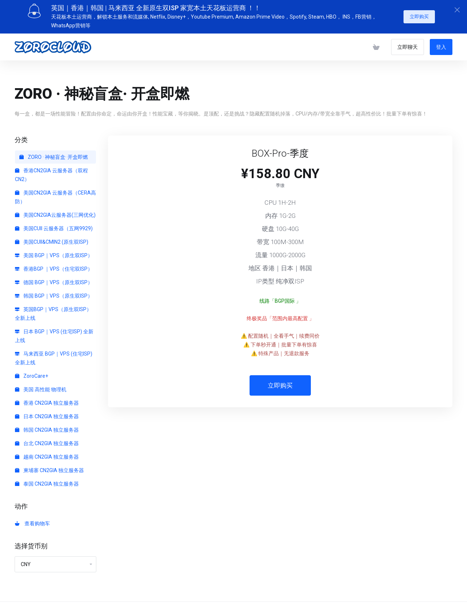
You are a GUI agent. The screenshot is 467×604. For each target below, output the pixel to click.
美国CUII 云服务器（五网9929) (54, 225)
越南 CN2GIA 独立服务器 (47, 454)
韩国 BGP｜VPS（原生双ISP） (54, 293)
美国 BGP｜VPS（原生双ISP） (54, 252)
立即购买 (419, 13)
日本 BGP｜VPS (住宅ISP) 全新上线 (54, 333)
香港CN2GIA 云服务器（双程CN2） (51, 172)
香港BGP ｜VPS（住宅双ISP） (54, 266)
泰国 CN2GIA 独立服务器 (47, 481)
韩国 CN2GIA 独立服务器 (47, 427)
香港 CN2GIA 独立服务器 (47, 400)
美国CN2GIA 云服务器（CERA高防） (55, 194)
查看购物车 (32, 520)
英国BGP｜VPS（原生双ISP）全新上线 (53, 310)
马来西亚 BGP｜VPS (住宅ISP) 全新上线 (53, 355)
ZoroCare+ (31, 373)
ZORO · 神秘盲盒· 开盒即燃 (53, 154)
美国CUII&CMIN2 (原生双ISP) (51, 239)
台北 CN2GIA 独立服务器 (47, 440)
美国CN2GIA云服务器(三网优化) (55, 212)
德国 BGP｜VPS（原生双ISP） (54, 279)
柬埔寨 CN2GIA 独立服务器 (49, 467)
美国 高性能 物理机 (40, 386)
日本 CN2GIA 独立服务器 (47, 413)
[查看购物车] (376, 44)
